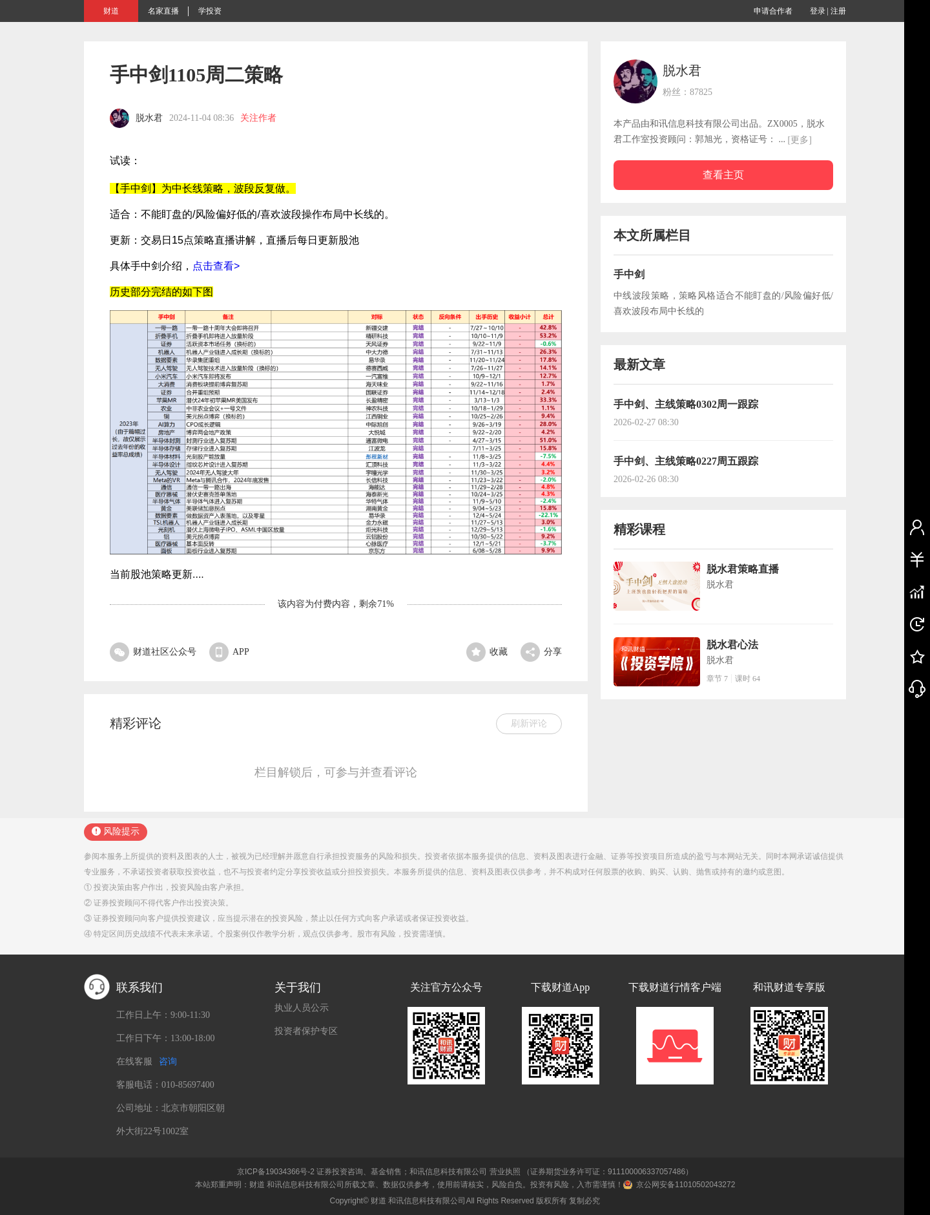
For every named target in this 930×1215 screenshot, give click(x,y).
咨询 (168, 1061)
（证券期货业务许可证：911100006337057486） (607, 1171)
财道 (111, 11)
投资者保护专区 (306, 1031)
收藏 (487, 652)
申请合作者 (773, 11)
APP (229, 652)
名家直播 (163, 11)
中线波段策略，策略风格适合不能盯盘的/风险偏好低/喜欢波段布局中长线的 (723, 303)
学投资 (210, 11)
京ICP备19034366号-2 (276, 1171)
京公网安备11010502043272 (685, 1184)
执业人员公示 (301, 1008)
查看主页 (723, 174)
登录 (817, 11)
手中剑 (629, 274)
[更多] (800, 140)
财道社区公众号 (153, 652)
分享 (541, 652)
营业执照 (505, 1171)
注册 (838, 11)
